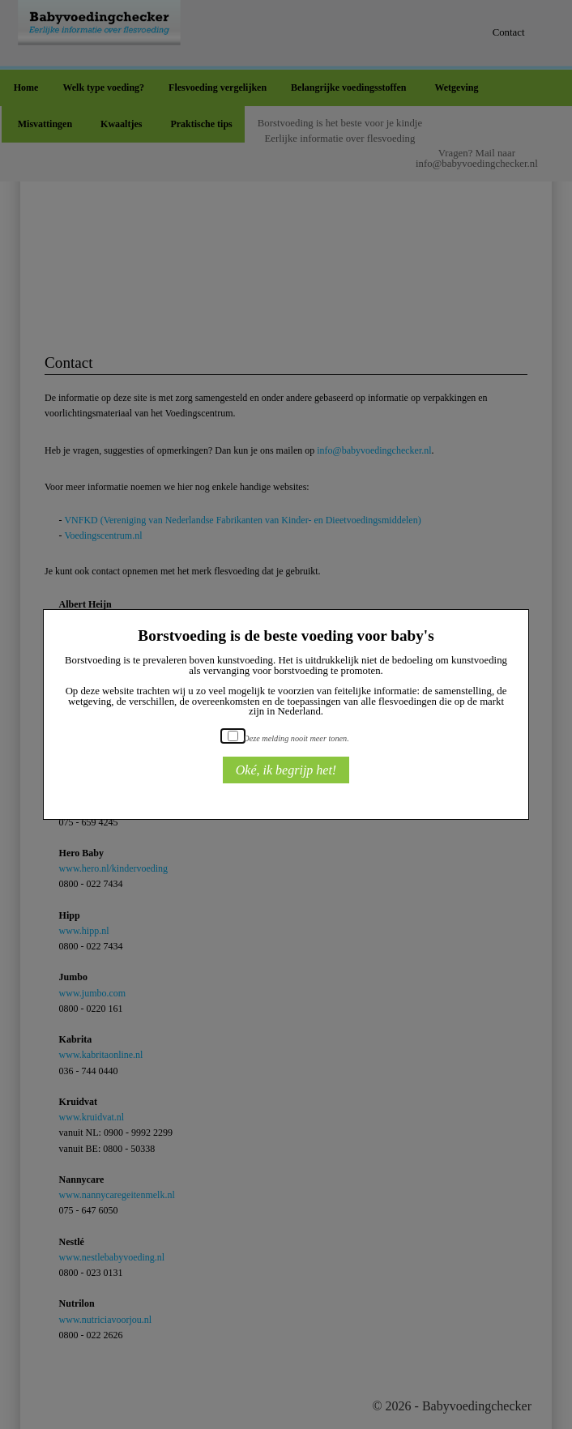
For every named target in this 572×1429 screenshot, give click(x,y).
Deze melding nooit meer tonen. (295, 738)
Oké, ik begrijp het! (286, 770)
